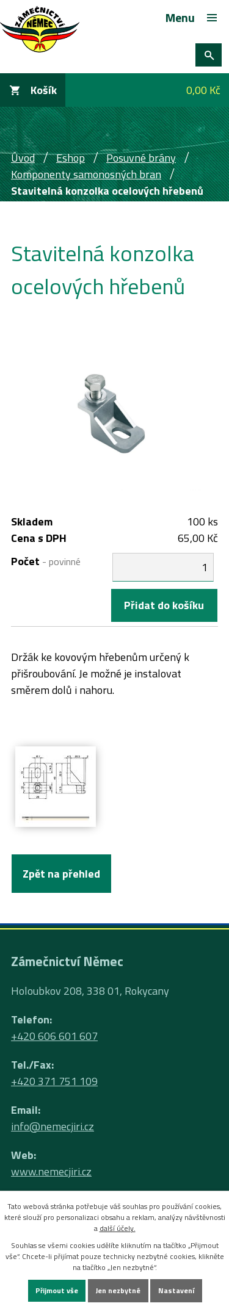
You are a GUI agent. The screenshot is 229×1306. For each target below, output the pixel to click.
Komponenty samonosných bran (86, 174)
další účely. (118, 1228)
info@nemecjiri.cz (52, 1126)
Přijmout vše (56, 1290)
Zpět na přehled (61, 873)
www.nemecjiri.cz (51, 1171)
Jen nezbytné (118, 1290)
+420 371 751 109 (54, 1081)
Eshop (70, 158)
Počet (46, 561)
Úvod (23, 158)
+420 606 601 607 (54, 1036)
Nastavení (176, 1290)
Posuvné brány (141, 158)
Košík (44, 90)
